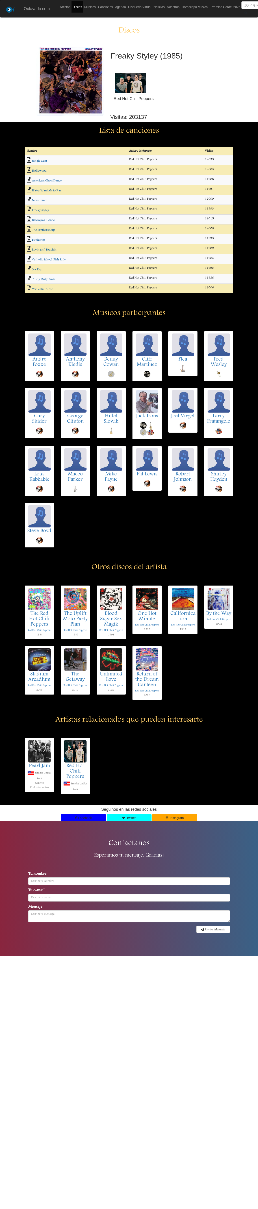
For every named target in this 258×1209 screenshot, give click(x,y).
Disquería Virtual (139, 7)
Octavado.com (37, 9)
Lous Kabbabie (39, 477)
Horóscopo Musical (195, 7)
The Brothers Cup (43, 230)
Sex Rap (37, 270)
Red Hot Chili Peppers (39, 630)
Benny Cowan (111, 362)
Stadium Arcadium (39, 677)
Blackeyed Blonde (43, 220)
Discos (77, 7)
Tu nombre (37, 874)
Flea (182, 359)
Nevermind (39, 200)
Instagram (175, 818)
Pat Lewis (147, 474)
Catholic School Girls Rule (49, 260)
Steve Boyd (39, 531)
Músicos (90, 7)
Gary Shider (39, 419)
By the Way (218, 613)
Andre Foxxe (39, 362)
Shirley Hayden (218, 477)
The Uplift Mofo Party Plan (75, 619)
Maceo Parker (75, 477)
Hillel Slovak (111, 419)
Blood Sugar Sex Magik (111, 619)
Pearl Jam (39, 766)
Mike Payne (111, 477)
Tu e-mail (36, 891)
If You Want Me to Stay (47, 191)
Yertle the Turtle (42, 289)
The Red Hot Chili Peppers (39, 619)
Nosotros (173, 7)
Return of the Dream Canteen (147, 679)
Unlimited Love (111, 677)
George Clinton (75, 419)
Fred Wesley (219, 362)
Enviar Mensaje (213, 930)
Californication (182, 616)
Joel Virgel (183, 416)
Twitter (129, 818)
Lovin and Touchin (44, 250)
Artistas (65, 7)
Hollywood (39, 171)
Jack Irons (147, 416)
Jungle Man (39, 161)
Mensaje (35, 907)
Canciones (105, 7)
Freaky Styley (40, 210)
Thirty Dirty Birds (43, 279)
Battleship (38, 240)
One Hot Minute (147, 616)
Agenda (120, 7)
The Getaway (75, 677)
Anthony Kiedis (75, 362)
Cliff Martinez (147, 362)
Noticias (159, 7)
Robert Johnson (183, 477)
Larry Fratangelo (218, 419)
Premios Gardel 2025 (225, 7)
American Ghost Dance (47, 181)
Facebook (83, 818)
